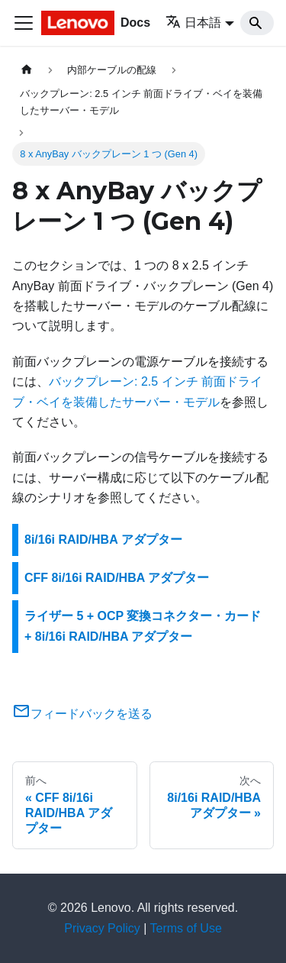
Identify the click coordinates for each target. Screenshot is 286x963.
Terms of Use (186, 928)
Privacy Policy (102, 928)
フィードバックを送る (82, 713)
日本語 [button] (193, 22)
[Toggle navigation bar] (23, 22)
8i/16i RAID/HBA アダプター (103, 539)
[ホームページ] (26, 70)
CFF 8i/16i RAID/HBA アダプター (116, 577)
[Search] (257, 23)
